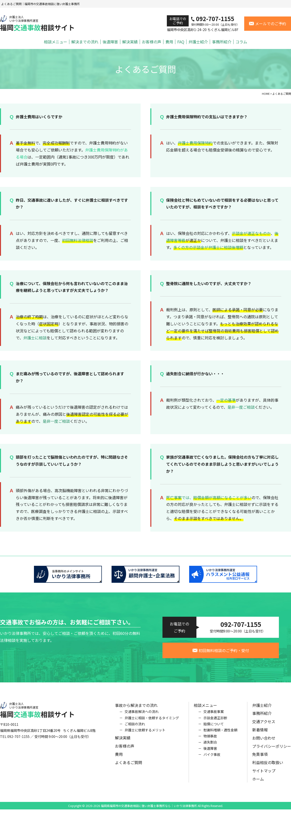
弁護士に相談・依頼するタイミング (152, 721)
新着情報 (260, 733)
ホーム (258, 782)
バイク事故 (211, 758)
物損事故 (210, 739)
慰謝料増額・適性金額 (220, 733)
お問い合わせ (263, 741)
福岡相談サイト (37, 23)
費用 (169, 42)
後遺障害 (110, 42)
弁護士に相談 (35, 338)
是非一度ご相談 (56, 421)
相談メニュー (55, 42)
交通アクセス (263, 725)
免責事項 (260, 758)
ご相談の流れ (135, 727)
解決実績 (130, 42)
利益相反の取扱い (267, 766)
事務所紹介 (221, 42)
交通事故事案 (213, 715)
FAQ (180, 42)
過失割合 (210, 745)
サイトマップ (263, 774)
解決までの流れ (84, 42)
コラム (241, 42)
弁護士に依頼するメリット (145, 733)
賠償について (213, 727)
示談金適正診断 (215, 721)
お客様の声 (151, 42)
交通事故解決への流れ (142, 715)
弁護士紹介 (198, 42)
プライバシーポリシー (271, 750)
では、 (208, 497)
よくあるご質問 (128, 766)
